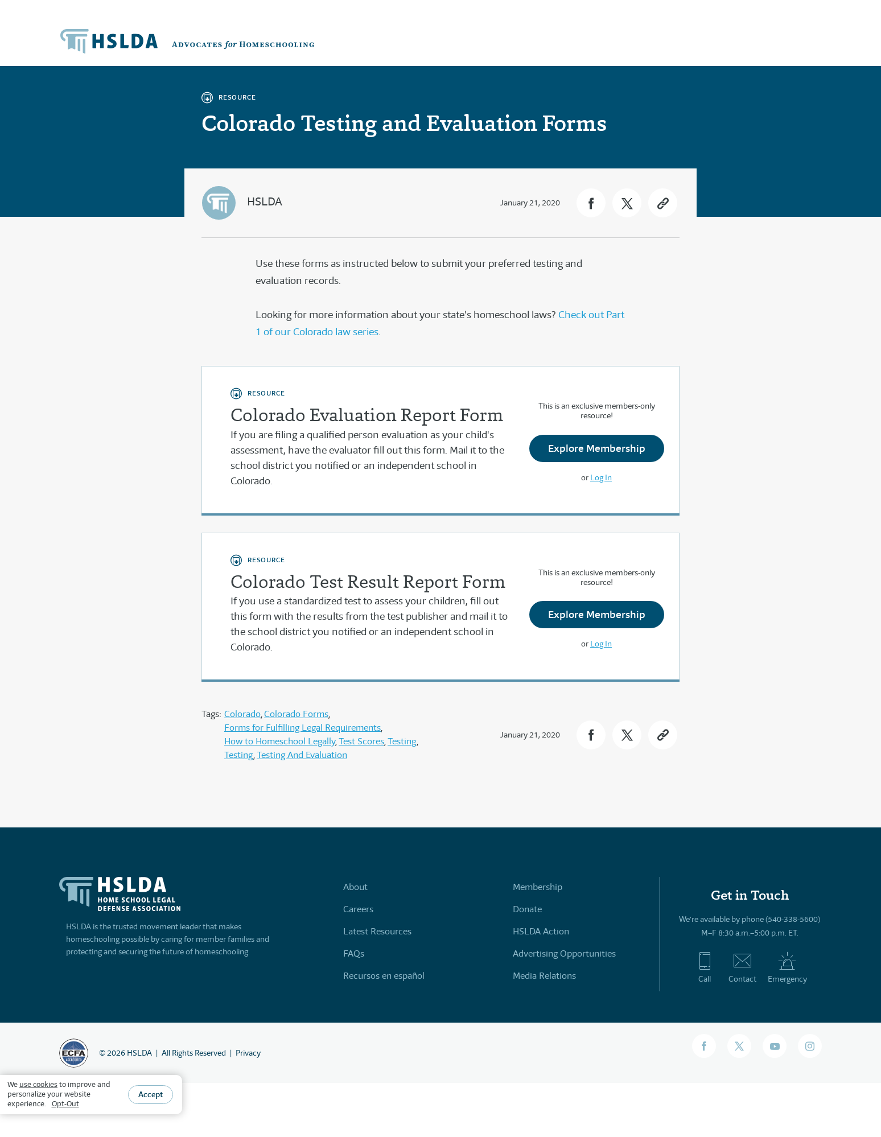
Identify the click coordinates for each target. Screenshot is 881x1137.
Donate (527, 909)
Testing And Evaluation (302, 755)
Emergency (787, 967)
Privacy (248, 1053)
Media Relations (544, 976)
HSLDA (264, 202)
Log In (601, 477)
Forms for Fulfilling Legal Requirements (302, 728)
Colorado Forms (296, 714)
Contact (742, 967)
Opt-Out (65, 1104)
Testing (402, 741)
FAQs (353, 953)
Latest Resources (377, 931)
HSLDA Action (541, 931)
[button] (591, 202)
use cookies (38, 1084)
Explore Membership (596, 448)
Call (705, 967)
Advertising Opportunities (564, 953)
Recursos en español (384, 976)
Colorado (242, 714)
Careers (358, 909)
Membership (537, 887)
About (355, 887)
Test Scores (361, 741)
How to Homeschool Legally (279, 741)
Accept (150, 1094)
